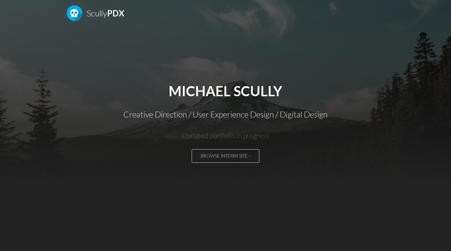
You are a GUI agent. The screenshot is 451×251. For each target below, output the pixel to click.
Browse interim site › (225, 156)
